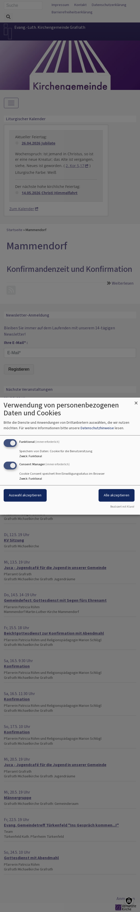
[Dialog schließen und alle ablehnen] (136, 400)
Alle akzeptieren (116, 495)
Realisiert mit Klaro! (122, 507)
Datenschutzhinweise (97, 428)
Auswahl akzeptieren (25, 495)
